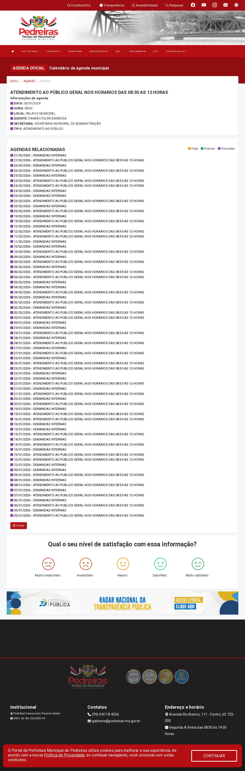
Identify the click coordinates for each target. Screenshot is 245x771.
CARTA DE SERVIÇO (98, 51)
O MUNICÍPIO (54, 51)
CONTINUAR (214, 756)
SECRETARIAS (75, 51)
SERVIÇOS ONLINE (176, 51)
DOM (118, 51)
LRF (156, 51)
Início (14, 81)
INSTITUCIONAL (30, 51)
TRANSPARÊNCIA (137, 51)
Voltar (18, 525)
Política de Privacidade (64, 755)
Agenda (29, 81)
